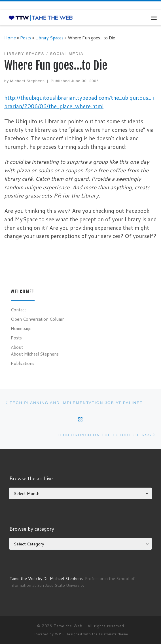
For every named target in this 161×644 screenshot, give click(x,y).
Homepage (21, 328)
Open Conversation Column (38, 319)
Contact (18, 310)
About (17, 347)
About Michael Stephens (35, 354)
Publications (22, 363)
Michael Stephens (27, 81)
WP (58, 634)
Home (10, 38)
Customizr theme (113, 634)
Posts (25, 38)
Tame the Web (68, 625)
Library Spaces (49, 38)
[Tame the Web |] (40, 17)
